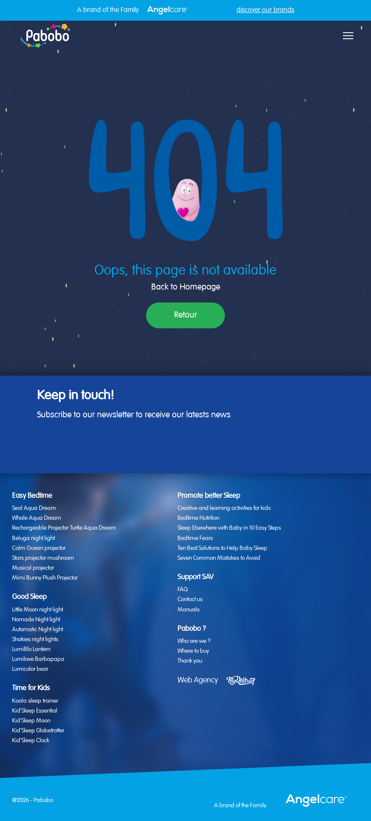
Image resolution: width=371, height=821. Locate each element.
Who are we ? (194, 641)
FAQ (183, 589)
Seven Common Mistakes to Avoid (219, 558)
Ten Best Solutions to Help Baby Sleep (222, 548)
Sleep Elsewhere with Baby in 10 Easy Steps (229, 528)
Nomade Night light (36, 620)
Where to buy (193, 651)
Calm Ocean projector (38, 548)
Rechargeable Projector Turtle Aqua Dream (64, 528)
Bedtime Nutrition (198, 518)
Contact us (190, 599)
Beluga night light (33, 538)
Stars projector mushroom (43, 558)
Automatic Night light (37, 630)
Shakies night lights (35, 639)
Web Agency (198, 680)
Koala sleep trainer (35, 701)
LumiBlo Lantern (31, 649)
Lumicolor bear (30, 669)
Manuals (189, 610)
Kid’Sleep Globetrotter (38, 731)
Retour (185, 315)
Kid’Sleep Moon (31, 721)
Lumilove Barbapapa (38, 659)
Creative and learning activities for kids (224, 508)
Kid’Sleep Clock (30, 741)
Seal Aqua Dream (34, 508)
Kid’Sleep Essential (34, 711)
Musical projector (33, 568)
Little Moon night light (37, 610)
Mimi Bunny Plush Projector (45, 578)
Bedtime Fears (195, 538)
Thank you (190, 661)
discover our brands (265, 10)
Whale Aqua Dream (36, 518)
